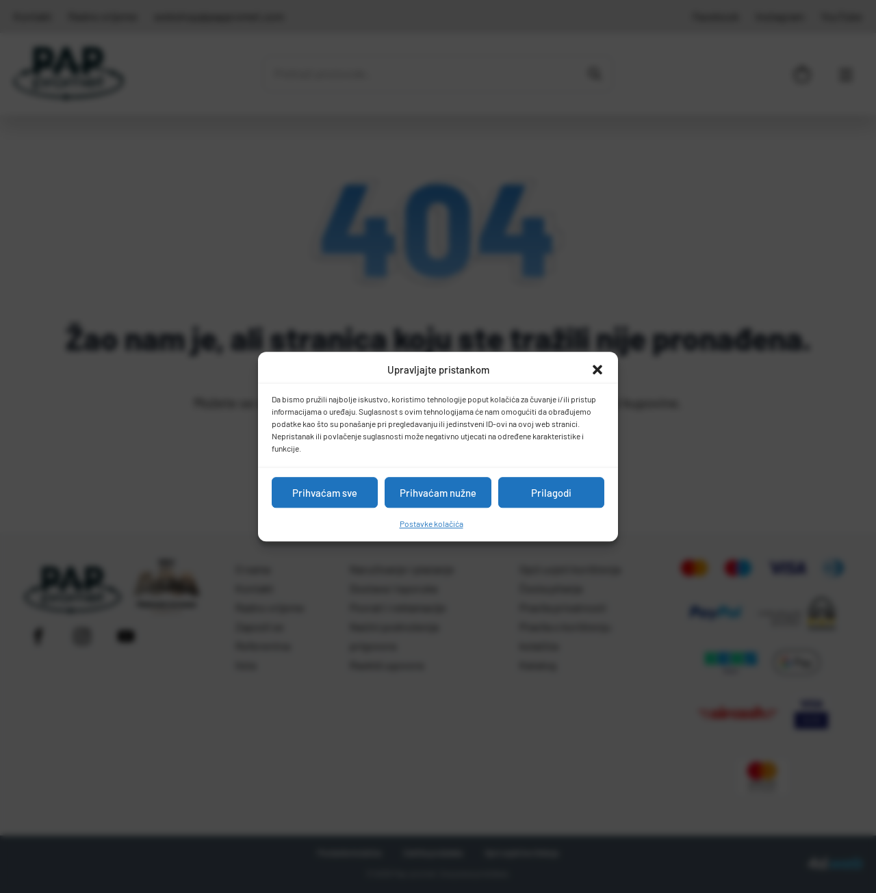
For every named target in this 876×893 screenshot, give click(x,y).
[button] (597, 369)
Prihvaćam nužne (438, 493)
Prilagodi (551, 493)
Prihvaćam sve (324, 493)
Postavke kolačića (431, 523)
